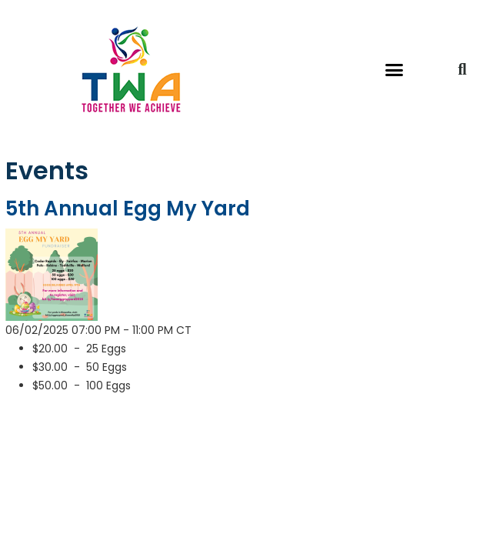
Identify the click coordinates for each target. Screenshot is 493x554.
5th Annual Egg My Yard (127, 208)
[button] (393, 69)
